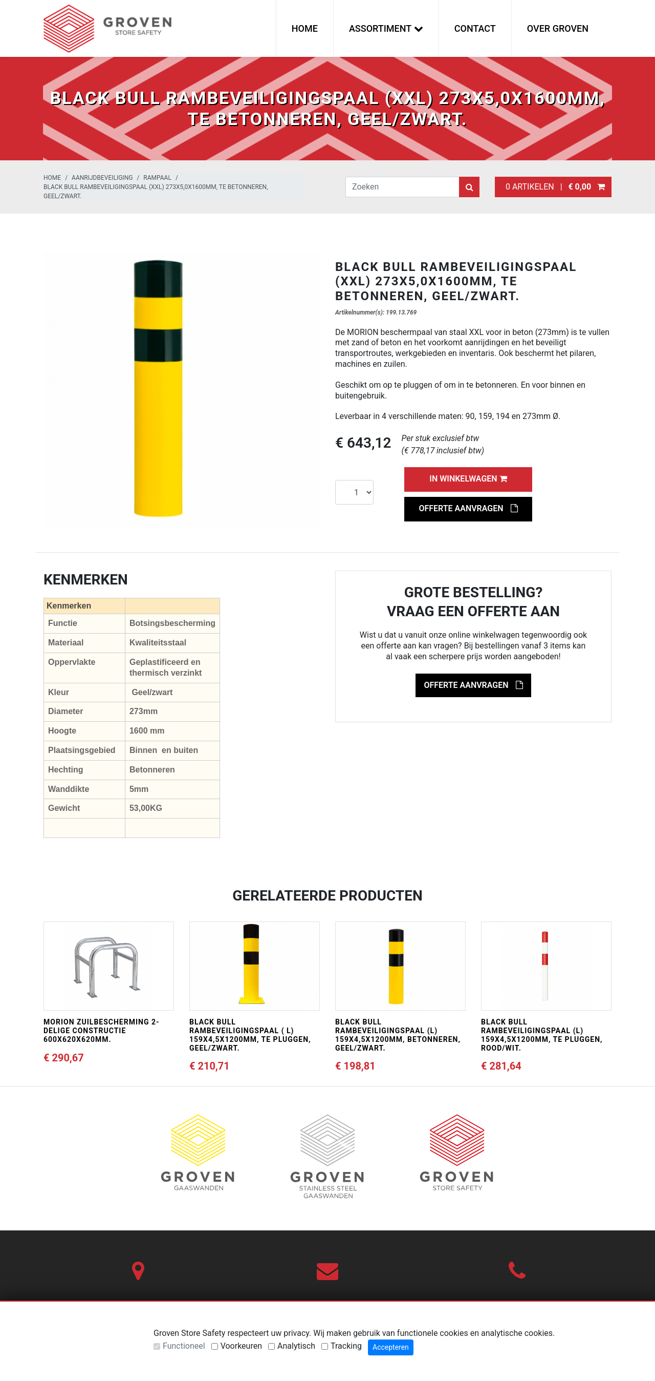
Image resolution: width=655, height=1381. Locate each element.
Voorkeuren (241, 1346)
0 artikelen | (553, 187)
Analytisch (296, 1346)
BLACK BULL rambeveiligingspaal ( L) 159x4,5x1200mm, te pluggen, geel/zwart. (250, 1035)
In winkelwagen (468, 479)
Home (305, 28)
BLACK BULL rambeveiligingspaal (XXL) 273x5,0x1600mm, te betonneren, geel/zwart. (155, 191)
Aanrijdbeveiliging (102, 177)
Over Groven (557, 28)
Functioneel (184, 1346)
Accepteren (391, 1347)
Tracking (346, 1346)
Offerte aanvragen (468, 508)
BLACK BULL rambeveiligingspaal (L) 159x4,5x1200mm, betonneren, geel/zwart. (398, 1035)
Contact (475, 28)
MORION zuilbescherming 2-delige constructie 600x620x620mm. (101, 1030)
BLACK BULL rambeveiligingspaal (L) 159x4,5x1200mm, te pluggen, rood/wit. (542, 1035)
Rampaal (157, 177)
